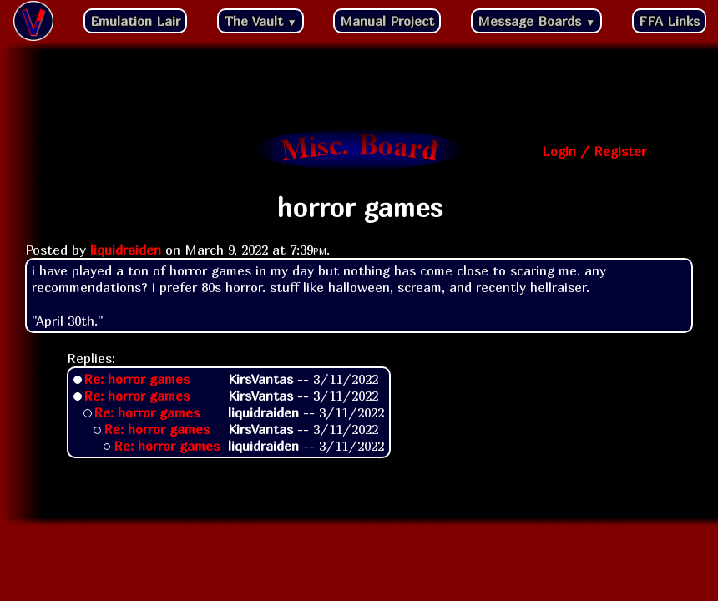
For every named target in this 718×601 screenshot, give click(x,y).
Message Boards (536, 21)
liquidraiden (125, 249)
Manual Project (387, 21)
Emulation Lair (135, 21)
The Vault (260, 21)
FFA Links (669, 21)
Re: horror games (136, 379)
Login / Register (594, 151)
